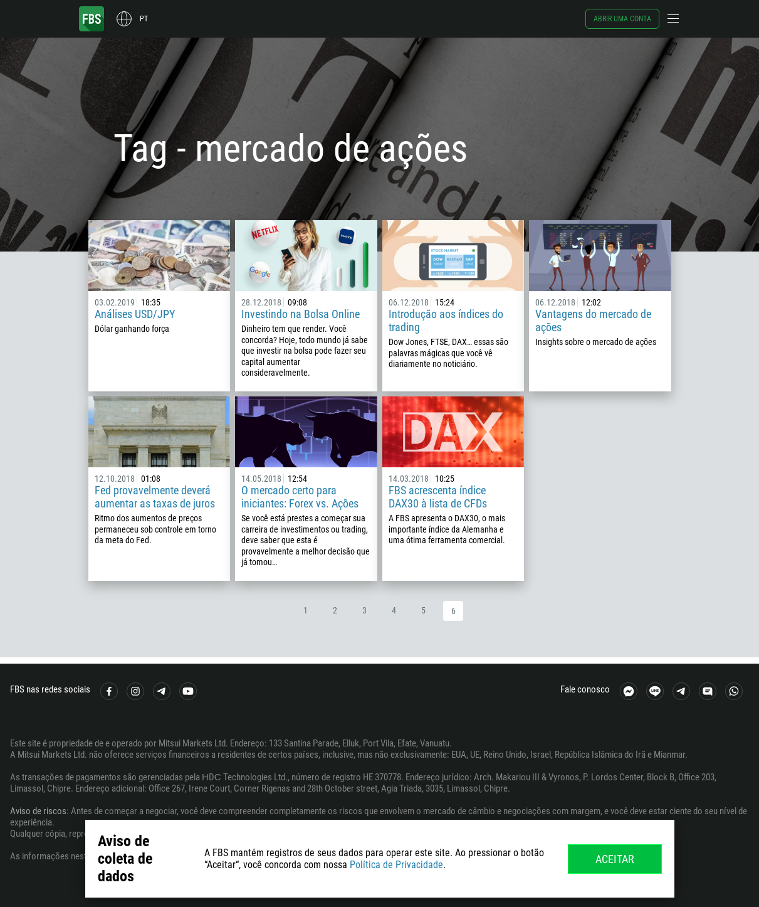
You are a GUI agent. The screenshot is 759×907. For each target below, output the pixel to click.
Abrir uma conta (622, 18)
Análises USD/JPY (135, 314)
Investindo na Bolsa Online (300, 314)
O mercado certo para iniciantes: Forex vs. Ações (300, 497)
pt (144, 18)
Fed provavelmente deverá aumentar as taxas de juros (155, 497)
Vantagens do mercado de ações (593, 320)
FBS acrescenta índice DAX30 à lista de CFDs (438, 497)
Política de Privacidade (396, 865)
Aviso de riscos (38, 811)
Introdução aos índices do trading (446, 320)
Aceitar (614, 859)
